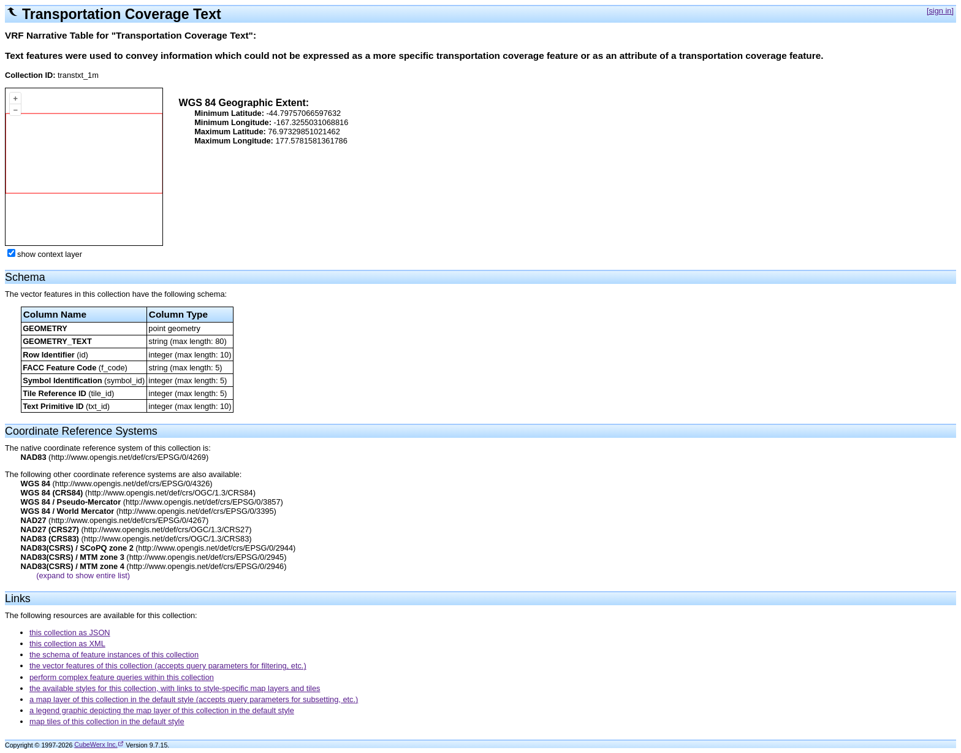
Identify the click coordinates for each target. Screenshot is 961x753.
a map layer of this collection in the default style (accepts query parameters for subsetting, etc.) (193, 699)
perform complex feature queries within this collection (121, 677)
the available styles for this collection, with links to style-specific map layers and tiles (174, 688)
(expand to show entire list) (83, 575)
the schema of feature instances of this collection (114, 654)
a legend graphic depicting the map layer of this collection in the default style (161, 710)
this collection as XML (67, 643)
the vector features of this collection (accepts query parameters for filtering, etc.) (167, 665)
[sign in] (940, 10)
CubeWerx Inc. (95, 744)
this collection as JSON (69, 632)
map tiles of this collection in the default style (106, 721)
